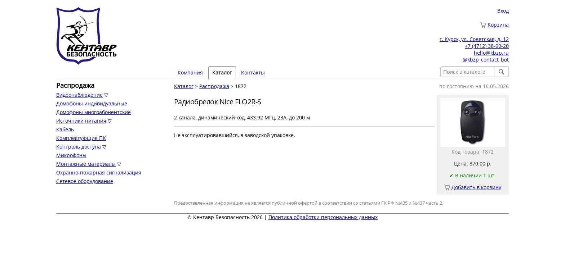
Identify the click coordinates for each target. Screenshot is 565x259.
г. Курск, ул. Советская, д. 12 (474, 39)
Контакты (253, 72)
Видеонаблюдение (79, 94)
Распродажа (214, 86)
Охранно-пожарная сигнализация (98, 172)
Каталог (222, 72)
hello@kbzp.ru (491, 52)
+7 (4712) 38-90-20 (487, 45)
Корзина (498, 24)
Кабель (65, 129)
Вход (503, 10)
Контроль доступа (78, 146)
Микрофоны (71, 155)
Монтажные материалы (86, 163)
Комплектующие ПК (81, 138)
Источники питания (81, 120)
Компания (190, 72)
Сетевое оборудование (84, 181)
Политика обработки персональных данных (323, 217)
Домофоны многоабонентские (93, 112)
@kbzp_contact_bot (486, 59)
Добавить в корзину (476, 187)
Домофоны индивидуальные (91, 103)
